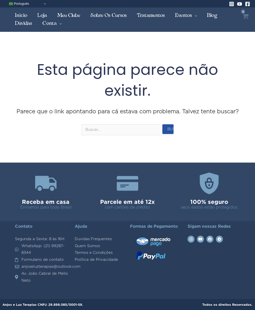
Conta (49, 23)
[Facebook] (247, 3)
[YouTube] (239, 3)
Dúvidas (23, 23)
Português (19, 4)
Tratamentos (151, 15)
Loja (42, 15)
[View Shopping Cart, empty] (245, 19)
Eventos (183, 15)
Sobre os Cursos (108, 15)
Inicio (21, 15)
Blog (212, 15)
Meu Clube (68, 15)
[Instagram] (231, 3)
